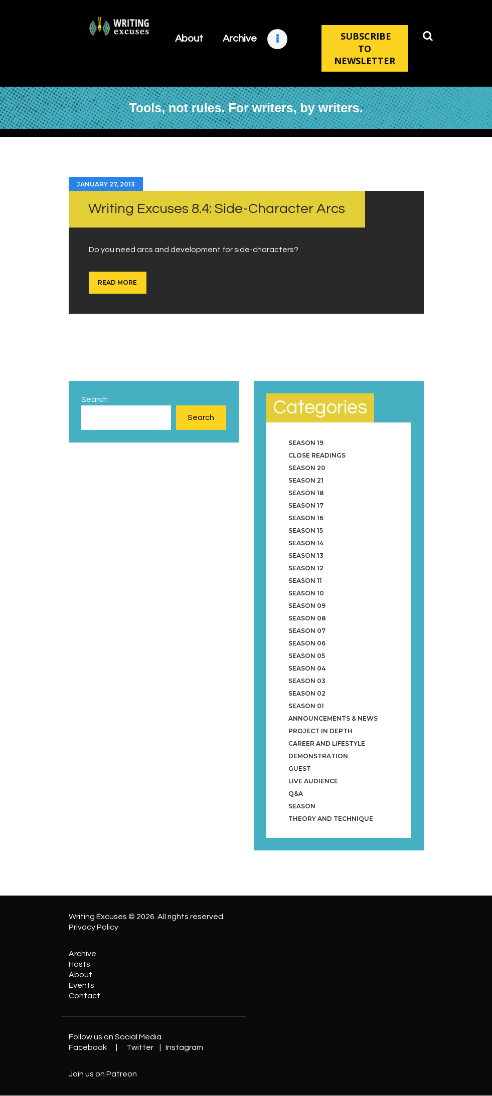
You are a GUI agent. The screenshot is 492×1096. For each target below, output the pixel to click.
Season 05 (306, 656)
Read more (117, 282)
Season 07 (306, 630)
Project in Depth (320, 731)
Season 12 (305, 568)
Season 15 (305, 530)
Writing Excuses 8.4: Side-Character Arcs (216, 208)
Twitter (139, 1047)
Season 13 (305, 555)
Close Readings (317, 455)
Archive (82, 954)
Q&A (295, 793)
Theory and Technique (330, 818)
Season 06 (306, 643)
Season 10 (306, 593)
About (80, 975)
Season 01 (306, 706)
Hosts (79, 964)
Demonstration (318, 756)
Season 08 (307, 618)
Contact (84, 996)
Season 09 (306, 605)
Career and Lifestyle (326, 743)
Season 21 (305, 480)
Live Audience (313, 781)
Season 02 (306, 693)
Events (81, 985)
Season (301, 806)
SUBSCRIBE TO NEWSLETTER (364, 48)
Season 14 (305, 543)
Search (94, 399)
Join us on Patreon (103, 1074)
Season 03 (306, 681)
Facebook (88, 1047)
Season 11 (305, 580)
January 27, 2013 (106, 184)
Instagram (184, 1047)
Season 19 (305, 443)
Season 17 (305, 505)
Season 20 (306, 468)
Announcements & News (333, 718)
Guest (299, 768)
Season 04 (306, 668)
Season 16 (305, 518)
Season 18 (306, 493)
